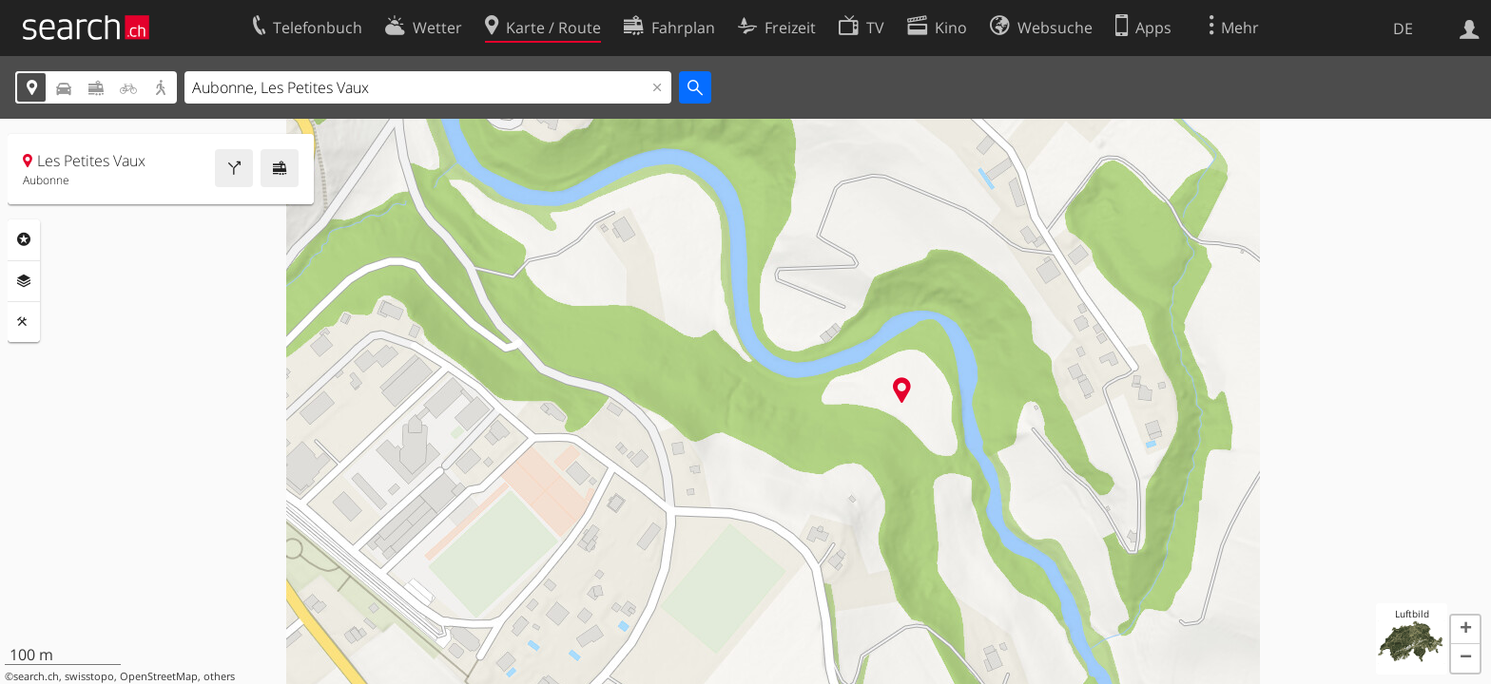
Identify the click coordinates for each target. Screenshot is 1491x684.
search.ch (36, 676)
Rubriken (24, 239)
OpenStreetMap (159, 676)
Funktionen (24, 322)
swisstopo (89, 676)
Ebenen (24, 281)
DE (1403, 28)
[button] (1465, 630)
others (219, 676)
